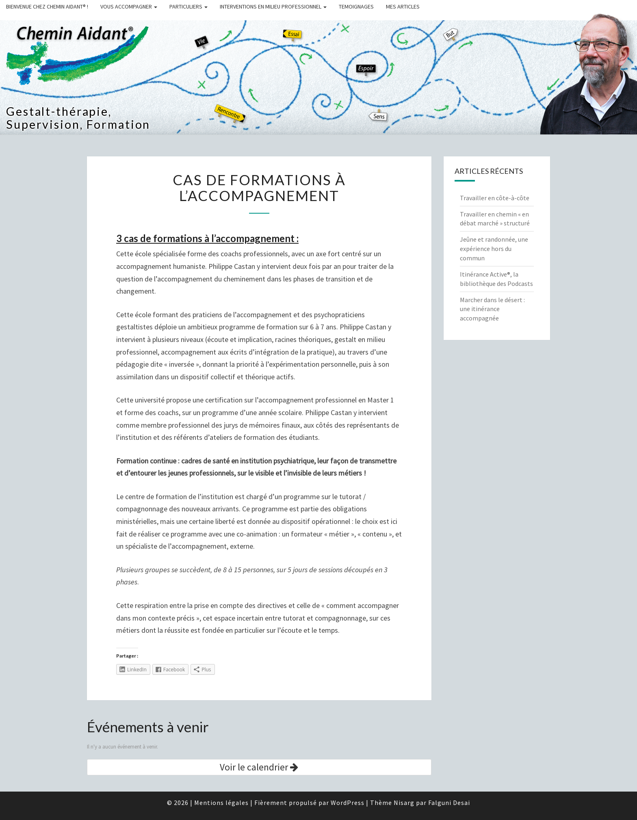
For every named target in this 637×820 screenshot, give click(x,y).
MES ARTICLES (403, 6)
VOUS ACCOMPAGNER (128, 6)
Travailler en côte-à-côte (494, 198)
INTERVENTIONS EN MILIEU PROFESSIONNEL (273, 6)
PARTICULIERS (188, 6)
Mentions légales (221, 802)
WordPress (347, 802)
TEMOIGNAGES (356, 6)
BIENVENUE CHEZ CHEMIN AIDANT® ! (47, 6)
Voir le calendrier (259, 767)
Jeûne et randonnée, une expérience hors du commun (494, 248)
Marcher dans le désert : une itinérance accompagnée (492, 309)
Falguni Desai (449, 802)
